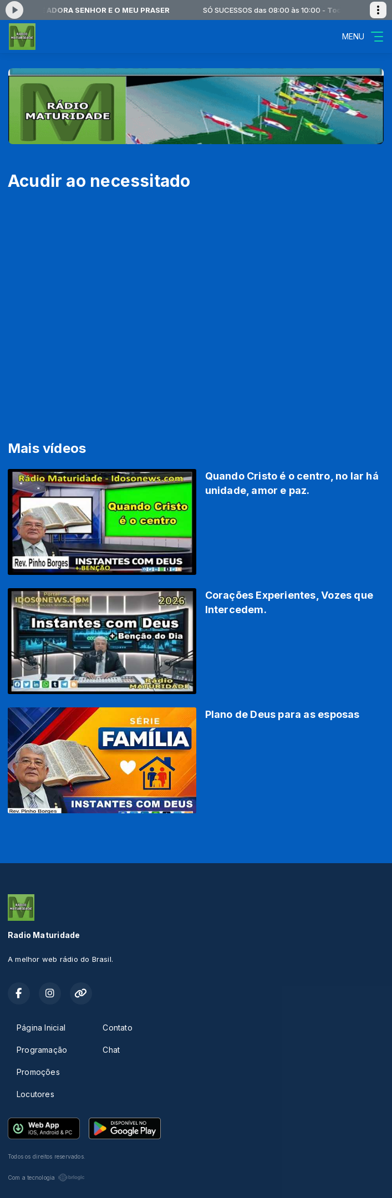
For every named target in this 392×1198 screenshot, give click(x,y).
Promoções (38, 1072)
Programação (42, 1049)
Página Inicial (41, 1027)
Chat (111, 1049)
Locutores (35, 1094)
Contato (117, 1027)
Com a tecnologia (46, 1177)
